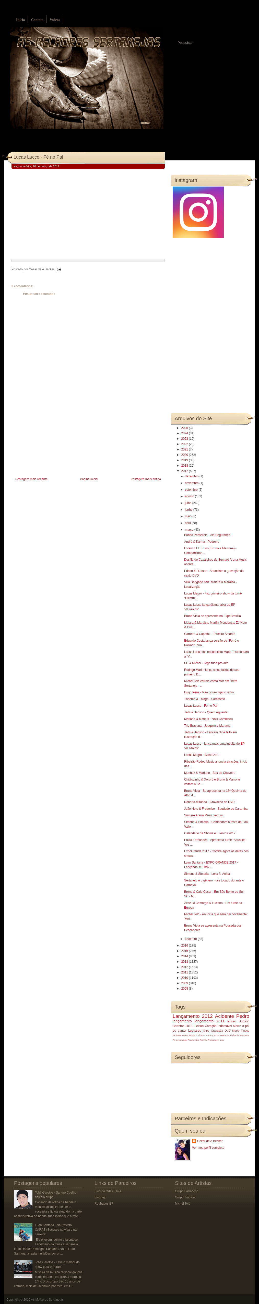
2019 (185, 460)
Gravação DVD (220, 1030)
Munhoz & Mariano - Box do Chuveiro (209, 773)
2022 (185, 444)
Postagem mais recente (31, 479)
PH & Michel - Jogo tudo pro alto (206, 663)
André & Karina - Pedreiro (201, 541)
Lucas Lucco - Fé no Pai (38, 157)
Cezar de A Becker (209, 1141)
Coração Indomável (218, 1026)
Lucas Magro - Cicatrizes (201, 755)
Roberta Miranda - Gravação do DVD (209, 802)
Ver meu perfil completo (208, 1147)
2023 (185, 438)
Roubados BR (104, 1203)
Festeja (177, 1040)
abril (188, 523)
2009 (185, 983)
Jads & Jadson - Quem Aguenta (205, 712)
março (189, 529)
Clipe (206, 1030)
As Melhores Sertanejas (47, 1299)
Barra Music (188, 1035)
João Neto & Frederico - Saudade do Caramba (216, 808)
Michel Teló (182, 1203)
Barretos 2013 (182, 1026)
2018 (185, 465)
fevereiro (191, 939)
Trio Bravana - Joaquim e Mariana (207, 725)
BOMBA (177, 1035)
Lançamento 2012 (193, 1016)
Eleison (199, 1026)
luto (221, 1040)
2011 (185, 972)
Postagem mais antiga (146, 479)
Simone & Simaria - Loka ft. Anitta (207, 874)
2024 (185, 433)
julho (188, 503)
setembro (191, 489)
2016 (185, 945)
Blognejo (101, 1197)
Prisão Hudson (238, 1021)
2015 (185, 951)
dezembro (192, 476)
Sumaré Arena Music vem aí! (203, 815)
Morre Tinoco (240, 1030)
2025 (185, 428)
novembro (192, 483)
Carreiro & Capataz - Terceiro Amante (209, 634)
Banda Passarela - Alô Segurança (207, 535)
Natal (184, 1040)
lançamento (182, 1021)
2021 (185, 449)
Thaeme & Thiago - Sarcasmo (204, 699)
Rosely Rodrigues (209, 1040)
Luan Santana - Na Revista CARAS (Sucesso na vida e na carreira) (56, 1229)
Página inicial (89, 479)
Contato (37, 20)
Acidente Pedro (232, 1016)
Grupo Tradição (185, 1197)
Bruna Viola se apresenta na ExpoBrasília (212, 616)
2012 (185, 967)
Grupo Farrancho (186, 1191)
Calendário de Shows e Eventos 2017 (210, 833)
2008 (185, 988)
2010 (185, 978)
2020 (185, 455)
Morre (237, 1026)
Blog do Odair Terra (108, 1191)
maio (188, 516)
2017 (185, 471)
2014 (185, 956)
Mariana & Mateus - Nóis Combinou (208, 719)
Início (20, 20)
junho (189, 509)
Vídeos (55, 20)
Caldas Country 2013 (207, 1035)
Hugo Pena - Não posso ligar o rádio (209, 692)
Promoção (193, 1040)
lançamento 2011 (210, 1021)
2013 (185, 961)
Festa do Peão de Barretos (234, 1035)
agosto (190, 496)
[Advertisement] (49, 440)
